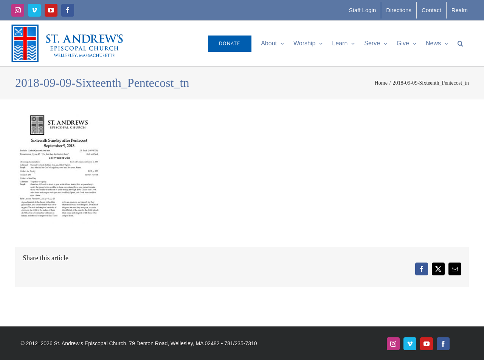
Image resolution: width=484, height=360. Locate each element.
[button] (460, 43)
